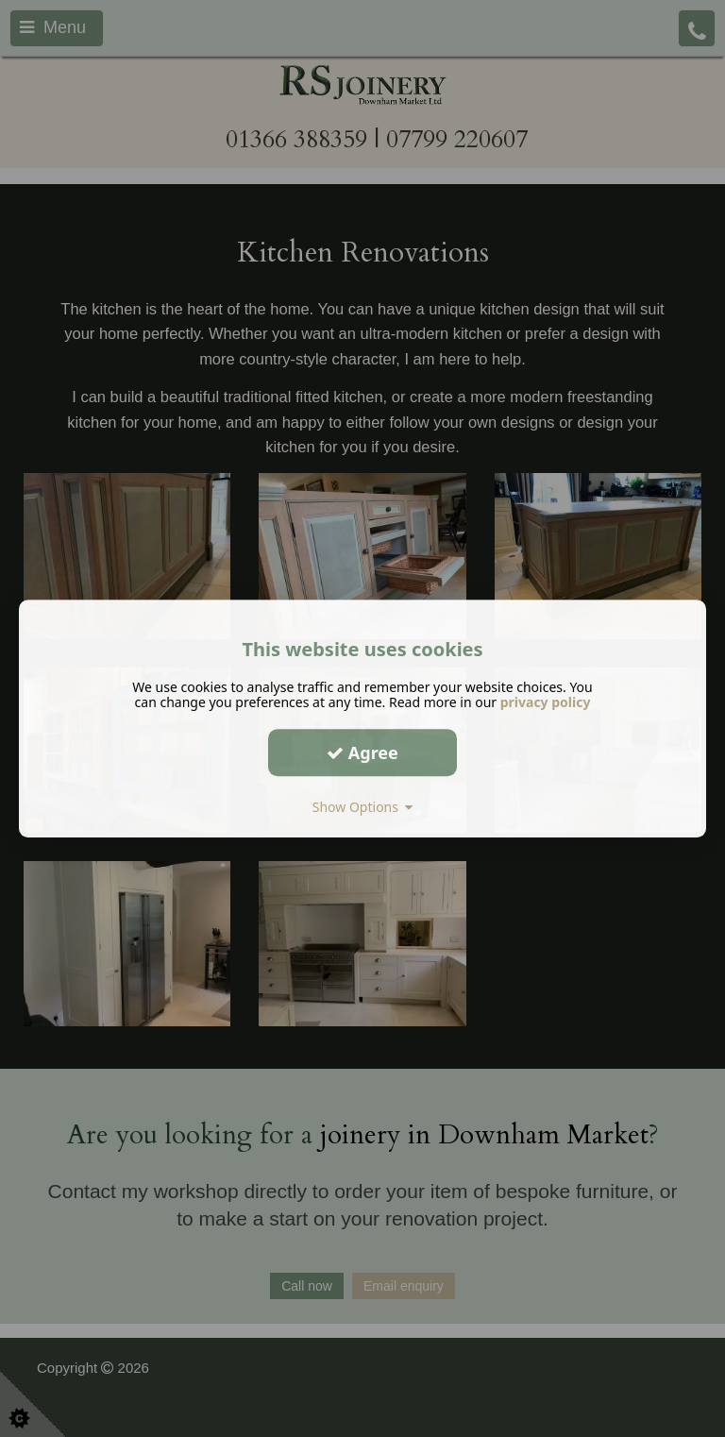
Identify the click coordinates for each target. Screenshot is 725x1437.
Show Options (362, 807)
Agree (362, 752)
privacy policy (545, 702)
